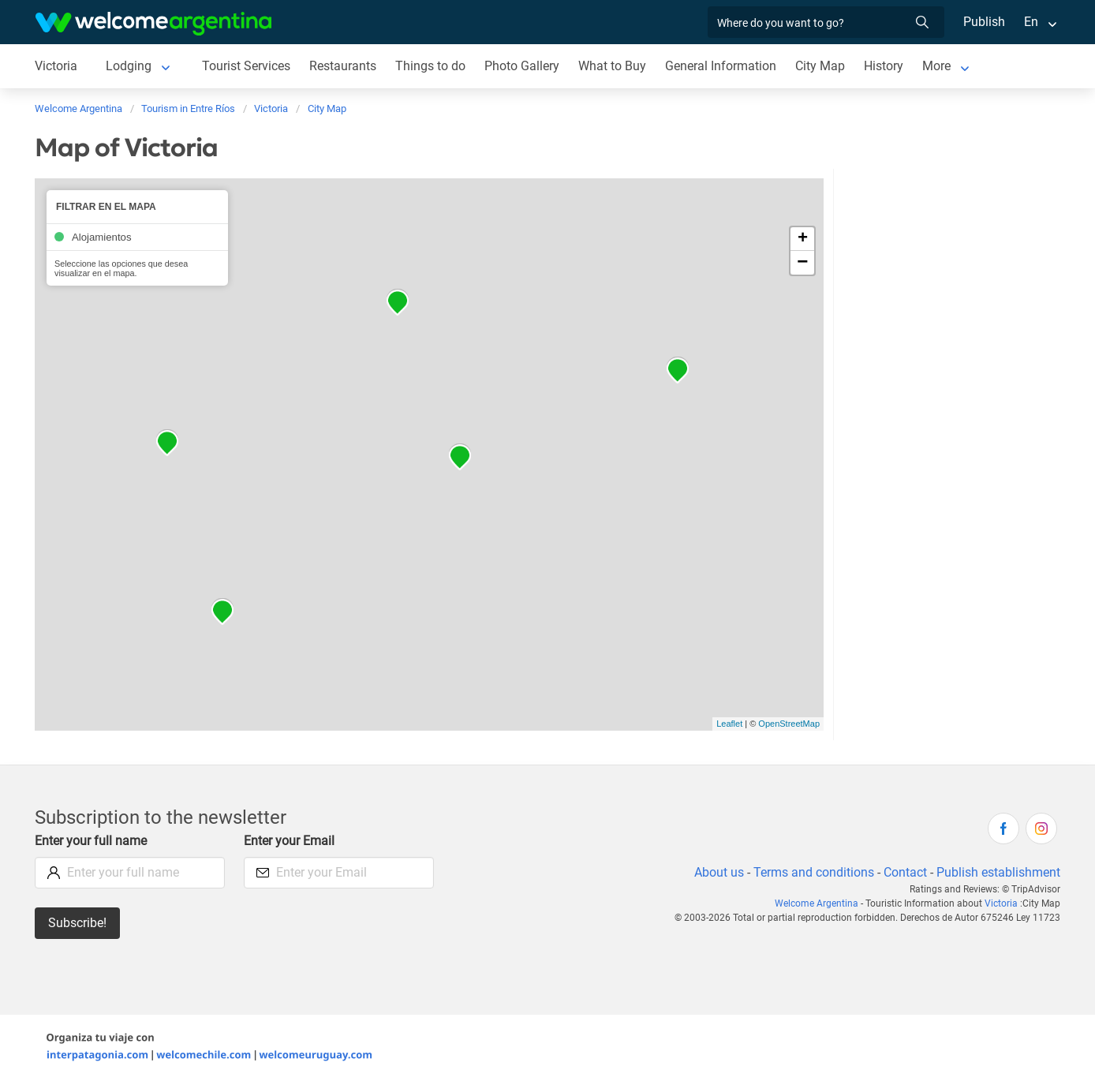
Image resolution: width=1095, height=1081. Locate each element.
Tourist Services (247, 65)
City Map (821, 65)
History (885, 65)
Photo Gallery (523, 65)
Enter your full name (92, 840)
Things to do (432, 65)
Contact (904, 872)
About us (716, 872)
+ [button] (803, 239)
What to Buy (613, 65)
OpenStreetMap (789, 723)
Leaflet (729, 723)
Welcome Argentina (821, 903)
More (939, 65)
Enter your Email (290, 840)
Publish (984, 21)
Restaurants (345, 65)
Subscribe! (77, 922)
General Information (723, 65)
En (1031, 21)
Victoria (56, 65)
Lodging (129, 65)
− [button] (802, 263)
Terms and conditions (811, 872)
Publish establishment (998, 872)
